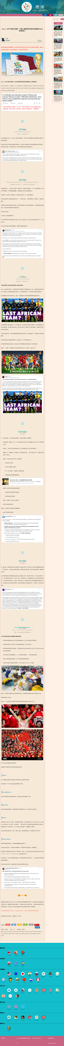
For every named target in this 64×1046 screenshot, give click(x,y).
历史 (9, 993)
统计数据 (10, 999)
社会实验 (37, 1020)
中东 (10, 982)
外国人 (3, 999)
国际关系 (2, 948)
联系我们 (3, 1038)
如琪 (30, 1020)
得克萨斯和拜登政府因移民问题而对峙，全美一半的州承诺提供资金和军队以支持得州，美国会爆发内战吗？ (58, 85)
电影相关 (9, 1009)
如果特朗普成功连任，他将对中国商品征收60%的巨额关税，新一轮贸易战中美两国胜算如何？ (58, 72)
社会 (37, 993)
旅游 (57, 993)
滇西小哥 (23, 1020)
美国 (9, 976)
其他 (9, 1020)
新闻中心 (2, 1024)
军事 (50, 993)
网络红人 (2, 1013)
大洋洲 (31, 982)
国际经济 (23, 965)
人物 (17, 999)
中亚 (3, 982)
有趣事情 (9, 1031)
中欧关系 (23, 955)
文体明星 (16, 1009)
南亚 (57, 976)
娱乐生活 (2, 1002)
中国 (24, 982)
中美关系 (9, 955)
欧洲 (16, 976)
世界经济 (2, 958)
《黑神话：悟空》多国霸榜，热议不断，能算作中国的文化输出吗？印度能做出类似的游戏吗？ (58, 34)
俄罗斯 (36, 976)
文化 (14, 929)
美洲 (38, 982)
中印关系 (16, 955)
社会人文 (2, 986)
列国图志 (2, 969)
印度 (30, 976)
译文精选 (58, 23)
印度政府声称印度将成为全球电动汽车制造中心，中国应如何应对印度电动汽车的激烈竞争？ (58, 47)
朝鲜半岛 (43, 976)
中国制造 (9, 965)
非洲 (17, 982)
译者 (7, 38)
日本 (23, 976)
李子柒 (15, 1020)
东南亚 (50, 976)
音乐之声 (23, 1009)
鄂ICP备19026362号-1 (36, 1038)
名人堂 (43, 1020)
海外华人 (23, 993)
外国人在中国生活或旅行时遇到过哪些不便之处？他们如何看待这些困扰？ (58, 59)
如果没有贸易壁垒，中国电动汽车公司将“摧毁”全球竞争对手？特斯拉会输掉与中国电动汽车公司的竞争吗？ (58, 98)
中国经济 (16, 965)
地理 (16, 993)
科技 (30, 993)
